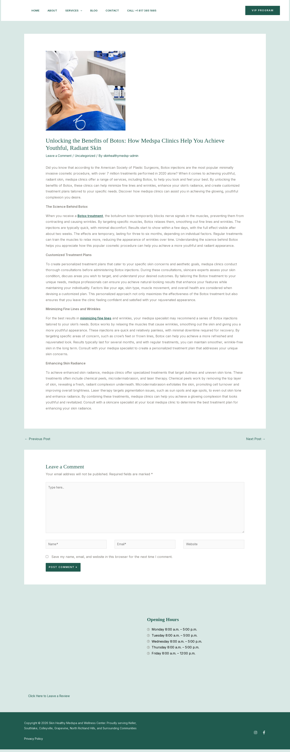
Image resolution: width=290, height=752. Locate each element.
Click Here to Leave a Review (50, 698)
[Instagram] (193, 11)
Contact (119, 10)
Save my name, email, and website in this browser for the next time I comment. (111, 559)
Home (36, 10)
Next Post (255, 439)
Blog (99, 10)
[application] (84, 10)
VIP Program (262, 10)
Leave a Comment (59, 156)
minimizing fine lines (96, 318)
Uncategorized (88, 156)
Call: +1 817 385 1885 (150, 10)
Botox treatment (91, 216)
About (55, 10)
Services (77, 10)
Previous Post (37, 439)
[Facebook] (202, 11)
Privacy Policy (33, 741)
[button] (226, 10)
